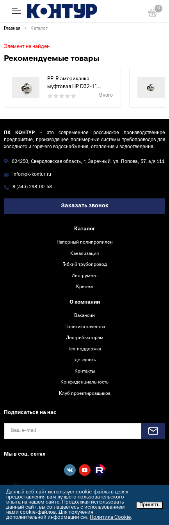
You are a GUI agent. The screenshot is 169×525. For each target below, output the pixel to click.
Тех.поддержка (84, 349)
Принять (149, 505)
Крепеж (84, 287)
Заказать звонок (85, 206)
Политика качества (84, 327)
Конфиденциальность (84, 382)
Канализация (84, 254)
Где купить (84, 360)
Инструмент (84, 276)
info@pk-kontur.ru (31, 175)
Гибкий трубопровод (84, 265)
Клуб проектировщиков (84, 394)
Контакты (85, 371)
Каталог (84, 229)
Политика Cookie (110, 517)
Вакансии (84, 316)
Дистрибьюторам (84, 338)
